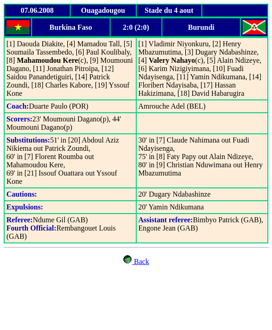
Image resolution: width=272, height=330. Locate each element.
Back (140, 261)
